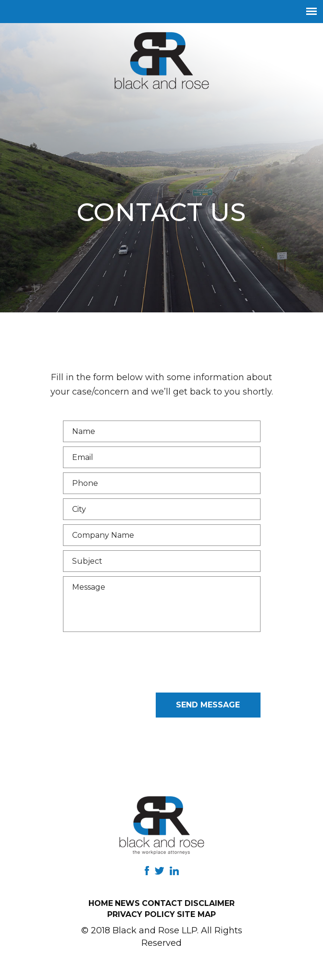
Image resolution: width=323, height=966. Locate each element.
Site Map (196, 914)
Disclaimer (210, 903)
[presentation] (136, 669)
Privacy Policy (141, 914)
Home (100, 903)
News (127, 903)
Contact (162, 903)
